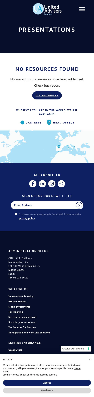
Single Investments (19, 306)
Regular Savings (17, 301)
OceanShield (15, 349)
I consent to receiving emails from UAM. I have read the (50, 216)
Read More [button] (47, 390)
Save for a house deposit (22, 317)
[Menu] (82, 10)
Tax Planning (15, 311)
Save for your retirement (22, 322)
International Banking (21, 296)
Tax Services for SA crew (22, 327)
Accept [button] (47, 382)
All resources (47, 95)
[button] (89, 359)
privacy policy (27, 218)
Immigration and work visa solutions (29, 332)
